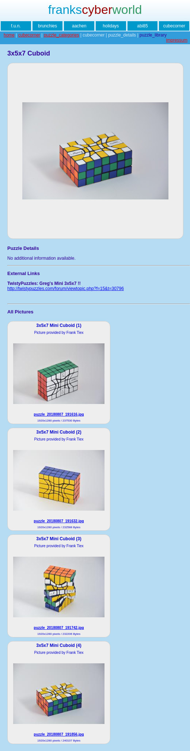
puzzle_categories (61, 35)
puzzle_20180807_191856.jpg (59, 734)
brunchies (47, 25)
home (9, 35)
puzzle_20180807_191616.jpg (59, 414)
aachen (79, 25)
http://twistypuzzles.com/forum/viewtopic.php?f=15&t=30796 (65, 288)
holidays (111, 25)
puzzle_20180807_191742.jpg (59, 628)
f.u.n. (16, 25)
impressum (176, 40)
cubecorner (174, 25)
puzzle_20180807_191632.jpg (59, 521)
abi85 (142, 25)
